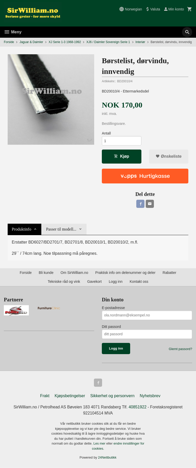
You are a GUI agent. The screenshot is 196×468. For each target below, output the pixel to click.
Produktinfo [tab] (21, 229)
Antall (106, 133)
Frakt (44, 396)
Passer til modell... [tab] (61, 229)
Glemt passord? (180, 349)
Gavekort (94, 281)
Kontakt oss (139, 281)
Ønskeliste (168, 156)
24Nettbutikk (107, 458)
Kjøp (121, 156)
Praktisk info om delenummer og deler (125, 273)
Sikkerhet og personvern (112, 396)
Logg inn (115, 281)
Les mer (99, 444)
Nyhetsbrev (150, 396)
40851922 (138, 407)
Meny (12, 32)
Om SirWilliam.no (74, 273)
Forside (9, 42)
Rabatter (169, 273)
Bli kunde (46, 273)
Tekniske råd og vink (64, 281)
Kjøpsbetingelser (70, 396)
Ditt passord (111, 327)
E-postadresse (113, 308)
